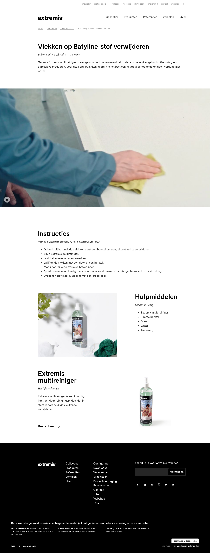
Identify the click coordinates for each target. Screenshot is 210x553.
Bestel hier (49, 426)
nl (183, 4)
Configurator (85, 4)
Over (183, 17)
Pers (96, 503)
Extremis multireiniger (154, 312)
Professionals (100, 4)
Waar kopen (100, 472)
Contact (164, 4)
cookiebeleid (30, 546)
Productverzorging (105, 481)
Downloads (114, 4)
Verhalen (168, 17)
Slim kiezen (100, 476)
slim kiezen (139, 4)
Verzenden (177, 472)
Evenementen (101, 485)
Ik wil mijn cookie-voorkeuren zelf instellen (180, 546)
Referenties (150, 17)
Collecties (112, 17)
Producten (130, 17)
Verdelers (127, 4)
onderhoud (153, 4)
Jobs (96, 494)
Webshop (175, 4)
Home (40, 28)
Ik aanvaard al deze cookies (185, 541)
